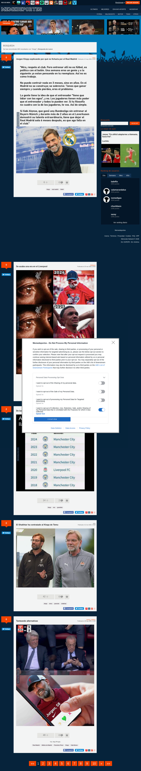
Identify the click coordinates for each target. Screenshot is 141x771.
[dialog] (70, 385)
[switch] (101, 383)
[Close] (114, 343)
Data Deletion (56, 428)
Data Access (70, 428)
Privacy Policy (84, 428)
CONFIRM (52, 419)
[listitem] (70, 377)
